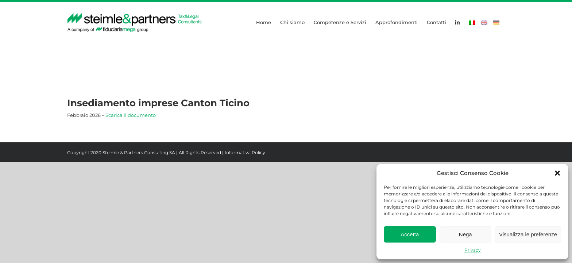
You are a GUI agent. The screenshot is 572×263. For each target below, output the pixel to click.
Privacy (472, 250)
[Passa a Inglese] (484, 22)
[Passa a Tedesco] (496, 22)
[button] (557, 173)
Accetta (410, 234)
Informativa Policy (245, 152)
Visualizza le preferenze (528, 234)
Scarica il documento (130, 115)
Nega (465, 234)
